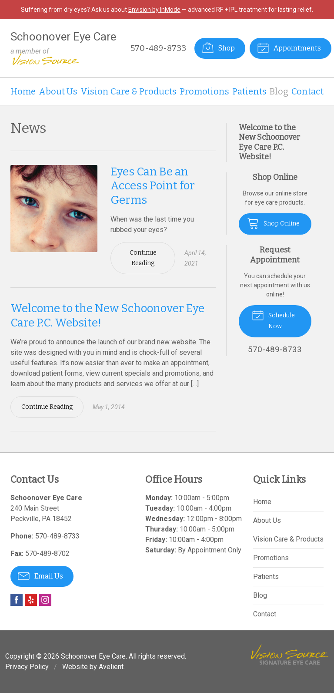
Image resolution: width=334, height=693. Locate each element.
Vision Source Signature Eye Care (289, 654)
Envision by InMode (154, 9)
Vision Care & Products (128, 91)
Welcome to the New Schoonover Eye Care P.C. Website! (269, 142)
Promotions (204, 91)
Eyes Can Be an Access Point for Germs (152, 186)
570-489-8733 (158, 48)
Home (23, 91)
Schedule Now (273, 319)
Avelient (111, 667)
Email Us (40, 575)
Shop (218, 47)
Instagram (45, 600)
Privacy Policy (27, 667)
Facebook (16, 600)
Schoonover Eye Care (93, 656)
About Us (58, 91)
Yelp (31, 600)
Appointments (289, 47)
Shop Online (273, 223)
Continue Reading (143, 258)
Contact (307, 91)
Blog (279, 91)
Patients (249, 91)
